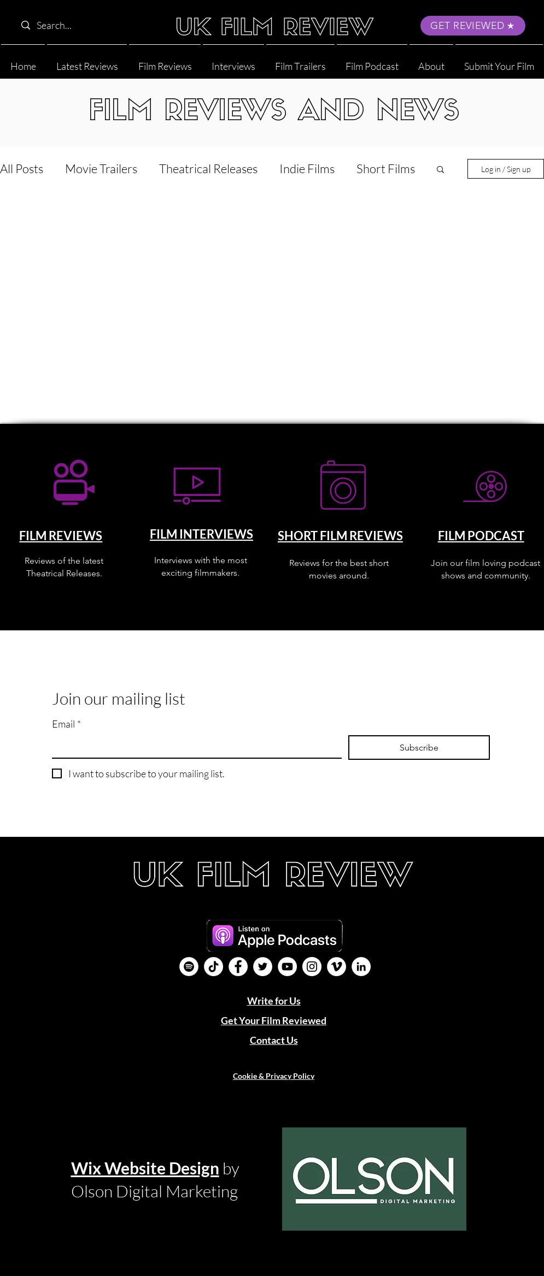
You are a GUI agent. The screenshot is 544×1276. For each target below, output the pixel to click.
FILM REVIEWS (60, 535)
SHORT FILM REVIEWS (340, 535)
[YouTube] (287, 966)
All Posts (21, 168)
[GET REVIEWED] (472, 26)
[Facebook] (238, 966)
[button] (431, 61)
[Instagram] (311, 966)
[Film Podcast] (188, 966)
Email (66, 724)
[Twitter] (262, 966)
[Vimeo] (336, 966)
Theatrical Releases (208, 168)
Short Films (385, 168)
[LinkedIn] (361, 966)
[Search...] (85, 25)
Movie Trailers (101, 168)
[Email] (194, 746)
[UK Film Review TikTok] (213, 966)
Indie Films (307, 168)
